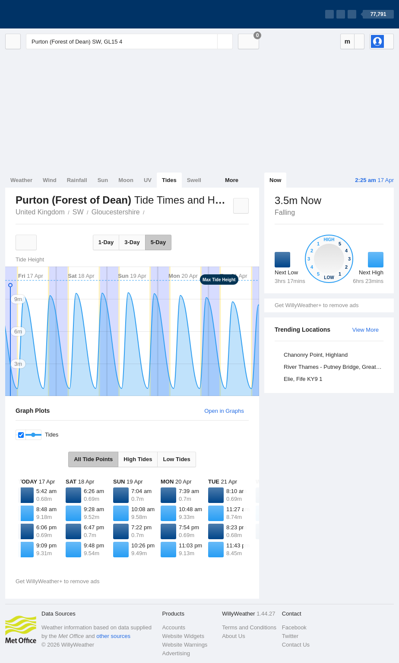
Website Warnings (185, 644)
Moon (125, 180)
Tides (169, 180)
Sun (103, 180)
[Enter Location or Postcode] (129, 41)
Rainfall (77, 180)
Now (275, 180)
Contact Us (296, 644)
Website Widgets (183, 636)
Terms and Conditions (249, 627)
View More (365, 330)
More (231, 180)
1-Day (106, 242)
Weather (21, 180)
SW (78, 212)
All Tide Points (93, 459)
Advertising (176, 653)
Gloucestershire (116, 212)
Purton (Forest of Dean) (149, 211)
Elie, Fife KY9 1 (303, 379)
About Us (233, 636)
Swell (194, 180)
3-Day (131, 242)
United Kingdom (40, 212)
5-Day (158, 242)
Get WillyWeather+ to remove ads (316, 305)
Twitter (290, 636)
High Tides (138, 459)
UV (148, 180)
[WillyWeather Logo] (45, 14)
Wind (50, 180)
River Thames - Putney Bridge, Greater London (335, 367)
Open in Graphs (224, 411)
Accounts (173, 627)
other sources (113, 636)
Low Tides (176, 459)
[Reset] (209, 41)
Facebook (294, 627)
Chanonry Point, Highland (316, 355)
